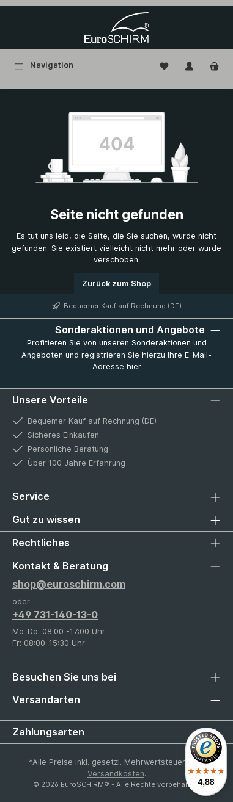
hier (134, 366)
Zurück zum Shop (116, 283)
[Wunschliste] (164, 65)
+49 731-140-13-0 (55, 615)
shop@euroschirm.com (68, 584)
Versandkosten (115, 773)
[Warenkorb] (214, 65)
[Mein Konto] (189, 65)
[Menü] (43, 65)
